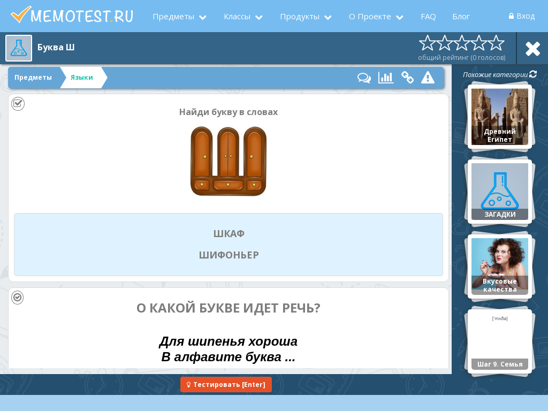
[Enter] (226, 384)
